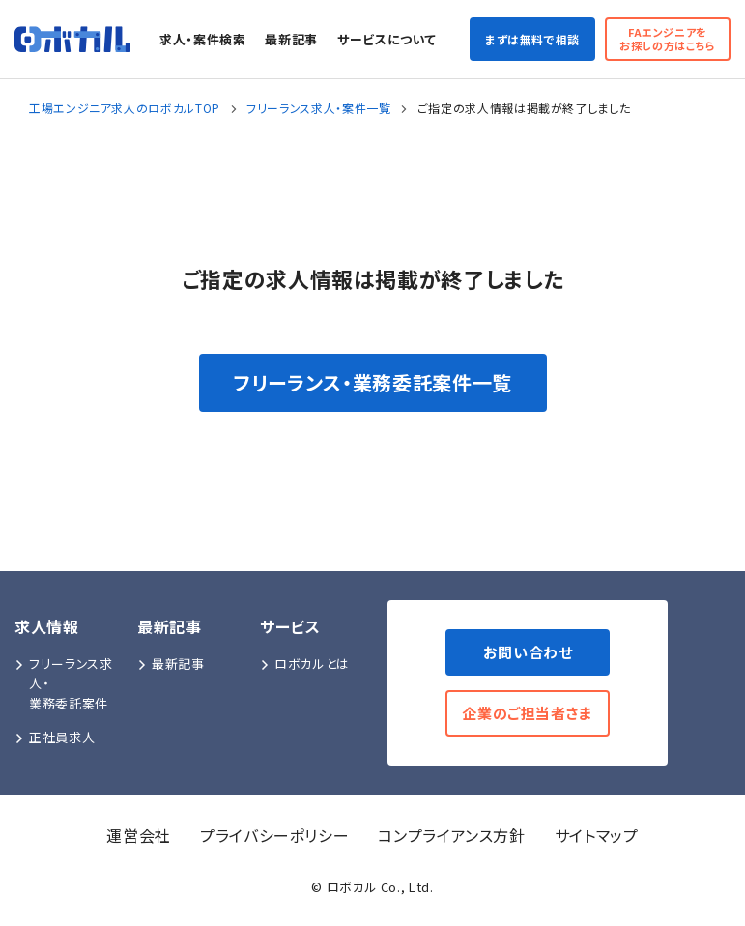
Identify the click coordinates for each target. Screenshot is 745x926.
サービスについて (386, 39)
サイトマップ (597, 835)
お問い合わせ (528, 652)
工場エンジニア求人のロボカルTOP (124, 108)
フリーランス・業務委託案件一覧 (372, 382)
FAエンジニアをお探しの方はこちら (667, 38)
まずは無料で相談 (532, 39)
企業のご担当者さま (527, 713)
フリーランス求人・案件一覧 (318, 108)
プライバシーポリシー (274, 835)
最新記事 (291, 39)
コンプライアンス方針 (451, 835)
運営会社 (138, 835)
